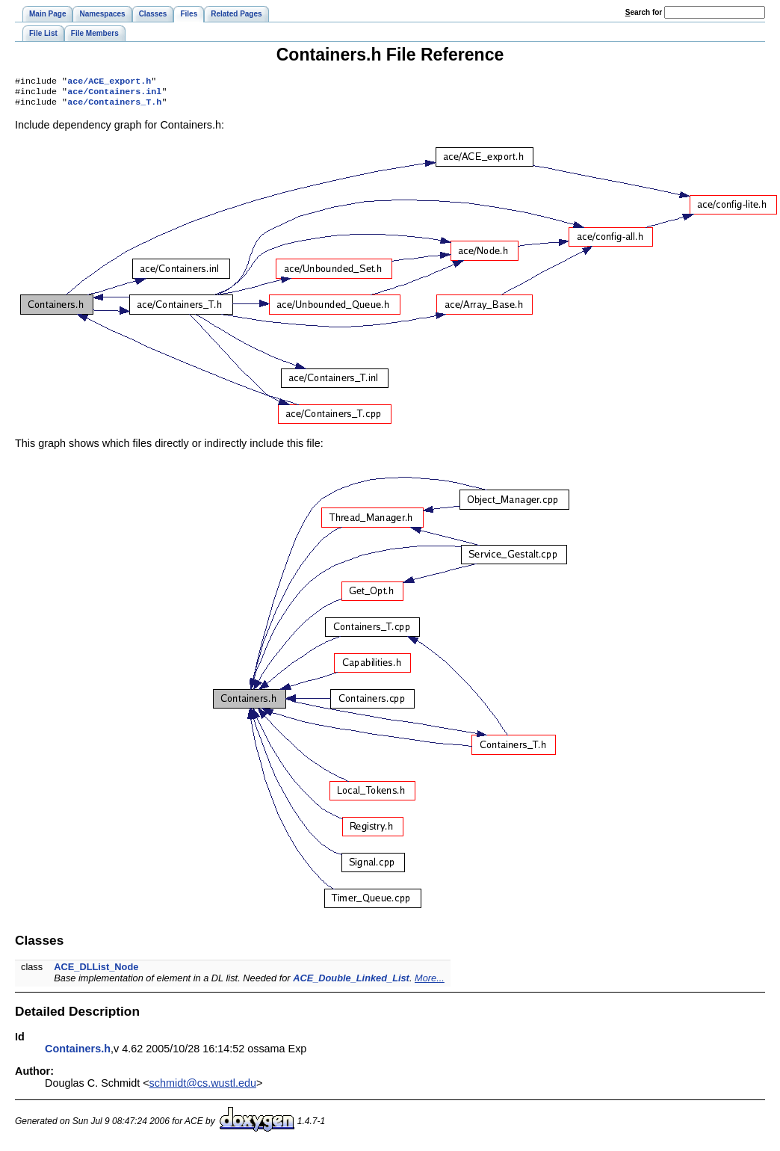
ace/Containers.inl (114, 94)
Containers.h (78, 1053)
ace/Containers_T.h (114, 106)
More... (430, 982)
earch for (643, 12)
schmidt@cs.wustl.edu (202, 1087)
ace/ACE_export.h (109, 82)
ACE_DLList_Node (96, 971)
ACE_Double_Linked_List (351, 982)
